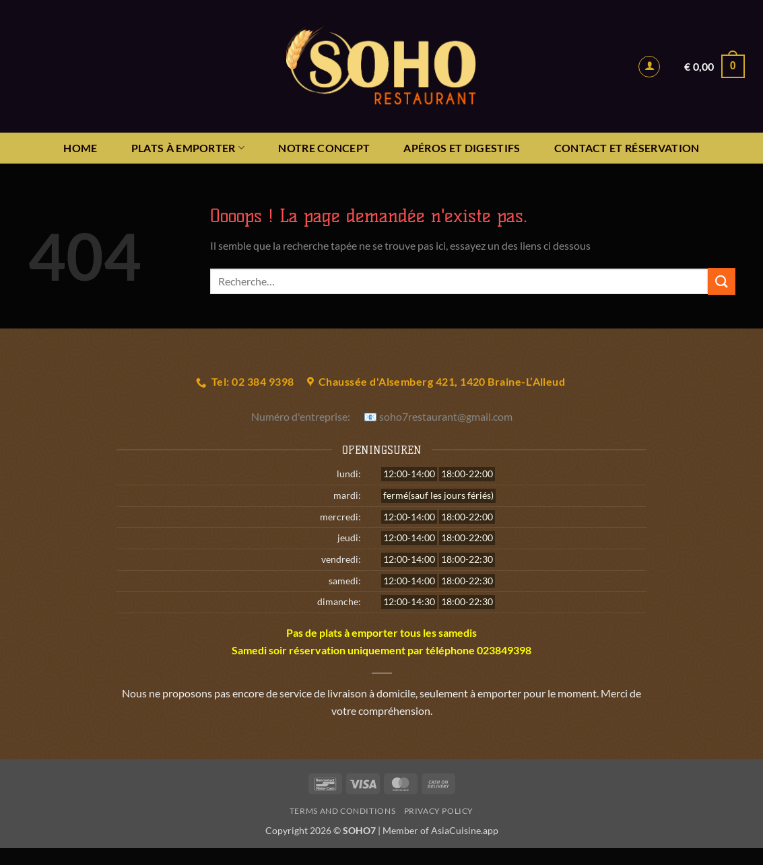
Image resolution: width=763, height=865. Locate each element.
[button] (649, 66)
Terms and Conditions (342, 811)
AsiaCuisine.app (464, 830)
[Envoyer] (721, 281)
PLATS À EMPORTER (188, 148)
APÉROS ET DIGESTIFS (461, 147)
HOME (80, 147)
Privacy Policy (439, 811)
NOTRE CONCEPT (324, 147)
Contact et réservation (627, 147)
